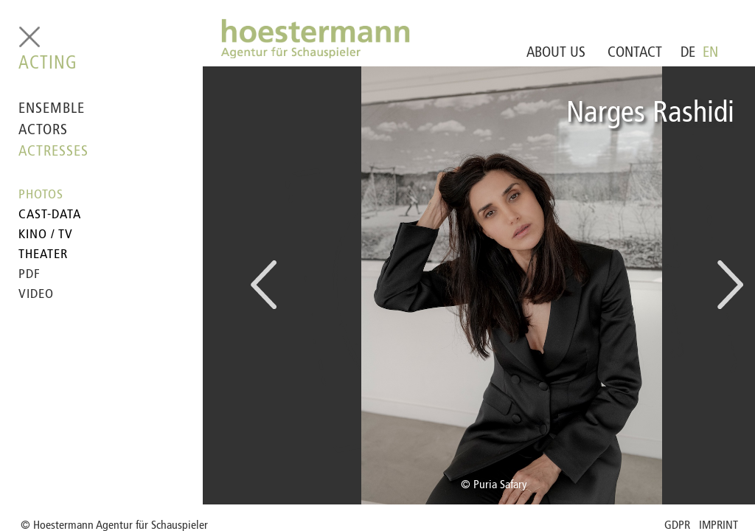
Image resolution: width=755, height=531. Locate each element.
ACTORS (43, 130)
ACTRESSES (53, 152)
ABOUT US (555, 53)
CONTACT (635, 53)
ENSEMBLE (51, 109)
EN (710, 53)
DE (688, 53)
